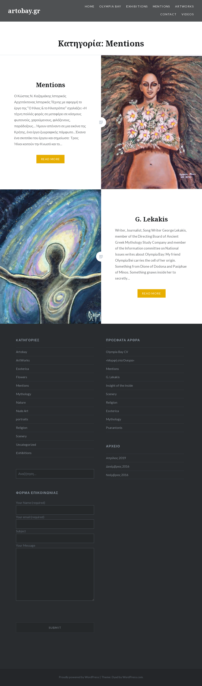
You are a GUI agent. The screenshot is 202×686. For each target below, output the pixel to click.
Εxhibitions (137, 6)
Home (90, 6)
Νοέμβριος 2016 (117, 475)
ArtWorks (184, 6)
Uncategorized (26, 444)
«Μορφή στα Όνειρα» (120, 360)
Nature (21, 402)
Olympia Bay (110, 6)
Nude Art (22, 411)
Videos (188, 14)
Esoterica (22, 369)
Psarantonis (114, 427)
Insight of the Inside (119, 385)
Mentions (161, 6)
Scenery (21, 436)
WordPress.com (133, 677)
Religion (21, 427)
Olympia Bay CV (117, 352)
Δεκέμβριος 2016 (117, 466)
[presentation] (46, 614)
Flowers (21, 377)
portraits (22, 419)
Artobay (21, 352)
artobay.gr (24, 11)
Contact (168, 14)
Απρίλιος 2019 (116, 458)
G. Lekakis (113, 377)
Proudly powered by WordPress (79, 677)
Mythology (23, 394)
